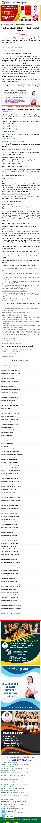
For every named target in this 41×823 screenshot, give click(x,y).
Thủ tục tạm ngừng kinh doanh (9, 535)
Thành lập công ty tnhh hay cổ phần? (10, 500)
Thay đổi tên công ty (6, 408)
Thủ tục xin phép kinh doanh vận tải (10, 611)
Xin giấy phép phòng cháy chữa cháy (10, 586)
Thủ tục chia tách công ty (8, 519)
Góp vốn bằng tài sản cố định (8, 489)
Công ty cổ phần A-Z (6, 435)
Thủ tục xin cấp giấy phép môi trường (10, 594)
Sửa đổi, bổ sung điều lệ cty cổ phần (10, 562)
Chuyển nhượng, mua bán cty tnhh (10, 516)
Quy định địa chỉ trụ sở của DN (9, 532)
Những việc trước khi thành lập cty (10, 367)
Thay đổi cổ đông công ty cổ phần (10, 554)
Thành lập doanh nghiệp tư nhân (9, 381)
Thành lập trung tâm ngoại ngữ (9, 600)
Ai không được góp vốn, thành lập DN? (11, 486)
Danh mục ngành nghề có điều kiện (9, 467)
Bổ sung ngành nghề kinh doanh (9, 424)
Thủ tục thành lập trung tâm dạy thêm (11, 605)
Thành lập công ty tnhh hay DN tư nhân (11, 505)
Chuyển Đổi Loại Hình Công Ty (8, 421)
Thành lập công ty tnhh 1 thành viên (10, 370)
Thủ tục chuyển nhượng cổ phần (9, 559)
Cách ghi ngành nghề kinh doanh (9, 462)
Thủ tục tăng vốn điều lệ (7, 427)
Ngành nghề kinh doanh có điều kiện (10, 465)
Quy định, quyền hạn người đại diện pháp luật (12, 454)
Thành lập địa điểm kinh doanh (9, 392)
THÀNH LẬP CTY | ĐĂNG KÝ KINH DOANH (10, 365)
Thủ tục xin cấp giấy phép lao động (10, 592)
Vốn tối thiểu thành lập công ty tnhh (10, 497)
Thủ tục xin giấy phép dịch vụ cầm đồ (10, 613)
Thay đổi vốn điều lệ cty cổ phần (9, 551)
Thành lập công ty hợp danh (8, 378)
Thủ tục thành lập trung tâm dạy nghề (11, 608)
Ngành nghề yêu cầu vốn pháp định (10, 473)
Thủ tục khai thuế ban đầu (8, 400)
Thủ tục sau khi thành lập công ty (10, 394)
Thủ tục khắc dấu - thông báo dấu (9, 397)
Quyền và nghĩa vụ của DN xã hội (9, 521)
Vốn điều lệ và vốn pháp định (8, 457)
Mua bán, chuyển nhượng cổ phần (9, 565)
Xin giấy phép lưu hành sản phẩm (9, 597)
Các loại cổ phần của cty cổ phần (9, 546)
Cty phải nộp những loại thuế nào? (10, 524)
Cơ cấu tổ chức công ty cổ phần (9, 543)
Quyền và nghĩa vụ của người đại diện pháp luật (13, 511)
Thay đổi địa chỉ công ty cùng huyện (10, 411)
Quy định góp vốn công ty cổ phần (10, 557)
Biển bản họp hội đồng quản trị (9, 548)
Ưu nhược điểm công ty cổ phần (9, 540)
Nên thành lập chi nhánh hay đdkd (10, 573)
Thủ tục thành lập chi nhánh (8, 386)
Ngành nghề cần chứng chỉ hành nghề (10, 470)
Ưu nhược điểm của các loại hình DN (10, 481)
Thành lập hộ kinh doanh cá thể (9, 384)
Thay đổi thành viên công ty (8, 416)
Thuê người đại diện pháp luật (8, 492)
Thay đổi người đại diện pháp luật (9, 419)
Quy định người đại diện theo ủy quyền (10, 484)
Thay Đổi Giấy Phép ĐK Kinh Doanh (9, 405)
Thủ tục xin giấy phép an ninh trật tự (10, 584)
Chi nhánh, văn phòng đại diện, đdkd (10, 570)
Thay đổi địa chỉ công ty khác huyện (10, 413)
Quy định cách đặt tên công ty (9, 459)
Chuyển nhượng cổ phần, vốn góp (9, 527)
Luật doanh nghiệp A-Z (7, 443)
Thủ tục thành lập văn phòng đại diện (10, 389)
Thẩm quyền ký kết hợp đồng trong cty (11, 494)
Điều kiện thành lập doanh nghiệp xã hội (11, 451)
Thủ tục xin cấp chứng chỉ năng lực (10, 578)
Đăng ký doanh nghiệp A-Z (7, 432)
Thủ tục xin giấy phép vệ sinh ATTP (9, 589)
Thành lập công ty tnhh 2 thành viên (10, 373)
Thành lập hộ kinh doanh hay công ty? (11, 508)
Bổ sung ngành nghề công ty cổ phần (10, 567)
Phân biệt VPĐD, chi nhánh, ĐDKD (9, 581)
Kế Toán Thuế (4, 446)
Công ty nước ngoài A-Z (7, 440)
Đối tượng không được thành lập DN (10, 478)
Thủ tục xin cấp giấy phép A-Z (8, 448)
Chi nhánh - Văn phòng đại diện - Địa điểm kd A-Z (12, 438)
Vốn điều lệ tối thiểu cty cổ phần (9, 538)
